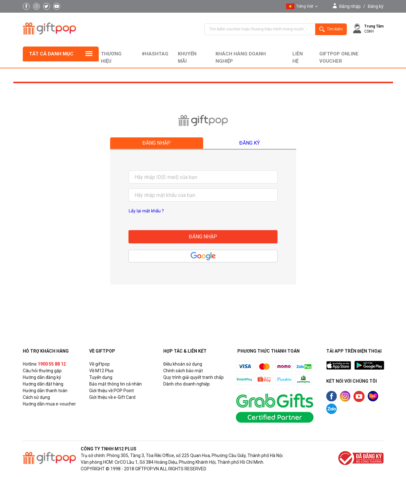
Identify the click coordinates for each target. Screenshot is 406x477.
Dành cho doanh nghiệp (186, 383)
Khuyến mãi (187, 57)
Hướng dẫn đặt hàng (43, 383)
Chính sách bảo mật (183, 370)
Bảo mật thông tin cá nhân (115, 383)
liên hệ (297, 57)
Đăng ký (376, 6)
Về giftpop (99, 364)
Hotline (44, 364)
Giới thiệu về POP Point (111, 390)
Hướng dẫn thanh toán (45, 390)
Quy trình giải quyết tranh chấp (193, 377)
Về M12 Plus (101, 370)
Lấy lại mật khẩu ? (146, 211)
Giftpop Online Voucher (339, 57)
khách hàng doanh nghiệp (240, 57)
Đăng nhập (350, 6)
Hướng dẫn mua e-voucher (49, 403)
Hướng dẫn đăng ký (42, 377)
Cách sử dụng (36, 397)
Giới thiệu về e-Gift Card (112, 397)
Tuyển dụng (100, 377)
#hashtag (155, 54)
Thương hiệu (111, 57)
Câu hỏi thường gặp (42, 370)
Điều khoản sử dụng (182, 364)
